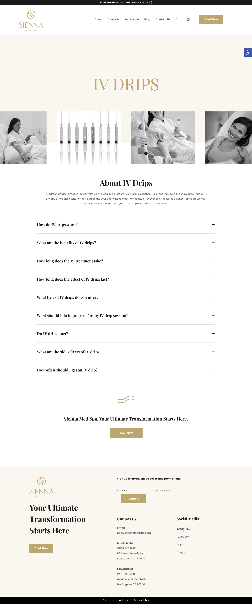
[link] (248, 52)
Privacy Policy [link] (141, 600)
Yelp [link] (179, 544)
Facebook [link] (182, 537)
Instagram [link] (183, 529)
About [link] (99, 19)
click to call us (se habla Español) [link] (126, 2)
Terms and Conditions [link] (115, 600)
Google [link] (181, 552)
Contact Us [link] (162, 19)
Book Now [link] (211, 19)
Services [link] (130, 19)
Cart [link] (179, 19)
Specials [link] (113, 19)
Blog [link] (147, 19)
